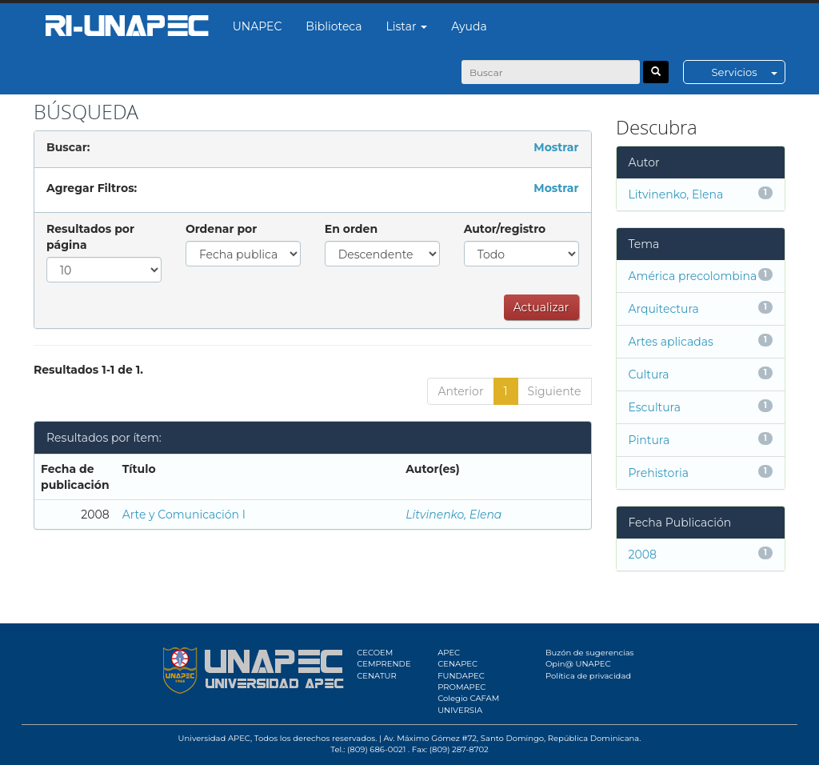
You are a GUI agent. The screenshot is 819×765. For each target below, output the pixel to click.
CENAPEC (457, 664)
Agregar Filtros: (91, 188)
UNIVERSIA (459, 710)
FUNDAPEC (461, 676)
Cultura (649, 374)
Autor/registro (505, 229)
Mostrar (555, 147)
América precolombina (693, 276)
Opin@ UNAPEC (578, 664)
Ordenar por (221, 229)
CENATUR (376, 676)
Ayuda (468, 26)
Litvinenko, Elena (453, 514)
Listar (407, 26)
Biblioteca (334, 26)
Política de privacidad (588, 676)
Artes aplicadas (671, 341)
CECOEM (375, 652)
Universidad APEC (214, 738)
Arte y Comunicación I (184, 514)
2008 (643, 554)
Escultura (655, 407)
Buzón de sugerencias (589, 652)
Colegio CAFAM (468, 698)
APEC (448, 652)
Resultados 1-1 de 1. (88, 369)
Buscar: (68, 147)
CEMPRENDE (383, 664)
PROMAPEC (461, 687)
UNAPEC (257, 26)
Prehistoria (659, 473)
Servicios (748, 72)
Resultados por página (90, 237)
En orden (351, 229)
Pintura (649, 440)
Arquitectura (664, 309)
